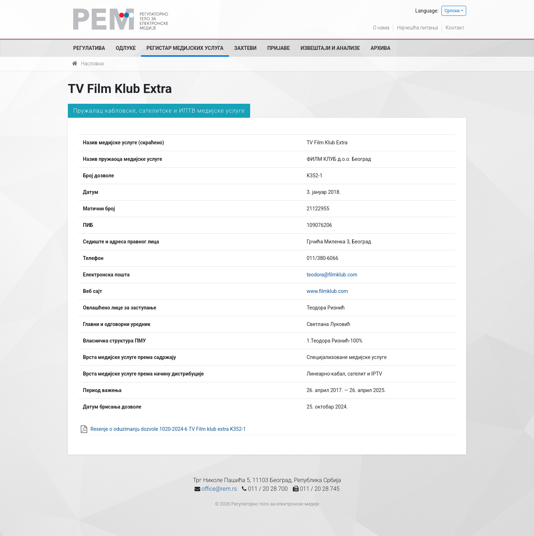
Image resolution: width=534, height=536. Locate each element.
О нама (381, 28)
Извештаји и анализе (330, 48)
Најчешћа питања (417, 28)
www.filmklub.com (327, 291)
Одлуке (126, 48)
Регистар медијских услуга (184, 48)
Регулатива (89, 48)
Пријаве (278, 48)
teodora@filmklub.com (331, 275)
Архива (380, 48)
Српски (452, 10)
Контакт (455, 28)
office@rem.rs (219, 488)
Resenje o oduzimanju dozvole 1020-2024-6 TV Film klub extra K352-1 (168, 429)
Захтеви (245, 48)
